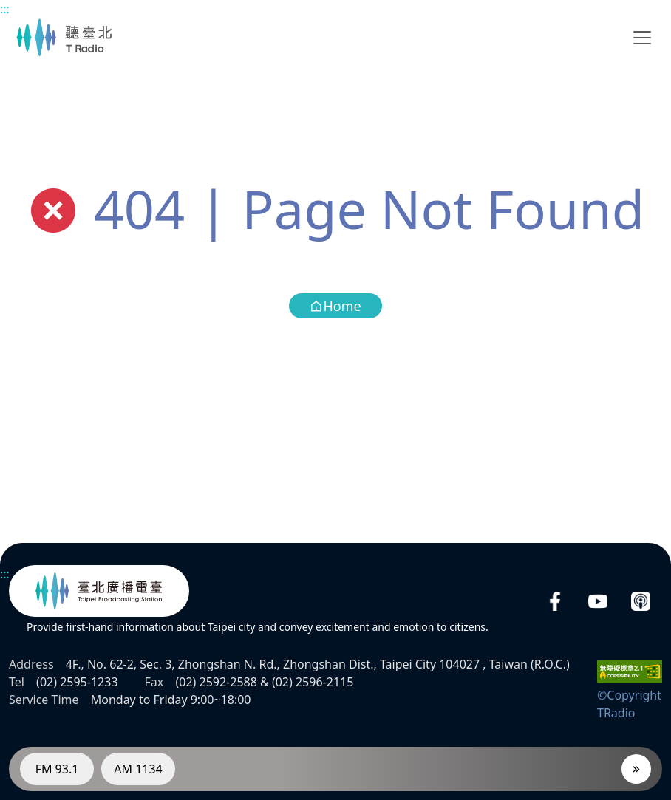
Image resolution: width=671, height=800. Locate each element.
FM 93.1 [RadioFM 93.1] (57, 769)
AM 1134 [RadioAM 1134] (138, 769)
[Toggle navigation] (642, 38)
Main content (7, 7)
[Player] (636, 769)
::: (5, 9)
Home (335, 306)
